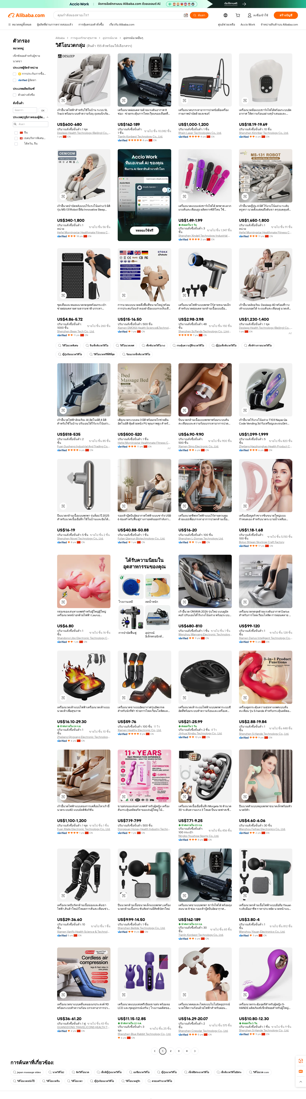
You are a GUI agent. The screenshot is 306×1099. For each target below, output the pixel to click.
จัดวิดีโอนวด (80, 1072)
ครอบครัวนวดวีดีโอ (160, 1081)
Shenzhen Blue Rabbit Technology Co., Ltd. (144, 1034)
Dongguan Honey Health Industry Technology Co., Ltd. (144, 829)
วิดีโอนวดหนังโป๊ (24, 1081)
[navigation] (30, 545)
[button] (185, 15)
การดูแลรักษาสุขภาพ (84, 38)
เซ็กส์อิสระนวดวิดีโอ (196, 1072)
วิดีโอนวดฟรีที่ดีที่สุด (102, 354)
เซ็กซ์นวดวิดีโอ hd (153, 345)
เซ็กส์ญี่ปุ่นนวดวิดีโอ (109, 1072)
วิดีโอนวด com (259, 1072)
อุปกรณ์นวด (110, 38)
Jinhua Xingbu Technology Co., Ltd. (200, 733)
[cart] (239, 15)
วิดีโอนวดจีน (51, 1081)
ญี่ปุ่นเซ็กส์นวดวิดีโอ (224, 345)
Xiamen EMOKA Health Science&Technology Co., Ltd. (144, 327)
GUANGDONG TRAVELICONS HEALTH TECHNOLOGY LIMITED (83, 1027)
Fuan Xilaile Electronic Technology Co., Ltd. (83, 829)
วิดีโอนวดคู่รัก (131, 1081)
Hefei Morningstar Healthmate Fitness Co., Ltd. (83, 232)
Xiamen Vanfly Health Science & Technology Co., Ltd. (83, 931)
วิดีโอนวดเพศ (125, 345)
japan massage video (27, 1072)
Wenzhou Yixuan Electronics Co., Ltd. (262, 931)
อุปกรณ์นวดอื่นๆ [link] (133, 38)
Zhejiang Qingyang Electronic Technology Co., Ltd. (83, 737)
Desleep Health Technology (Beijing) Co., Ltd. (83, 132)
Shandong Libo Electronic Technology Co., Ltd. (83, 638)
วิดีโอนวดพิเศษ (68, 345)
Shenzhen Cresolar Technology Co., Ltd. (203, 1030)
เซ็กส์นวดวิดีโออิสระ (229, 1072)
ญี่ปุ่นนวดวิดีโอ (167, 1072)
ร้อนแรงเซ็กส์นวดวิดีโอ (136, 354)
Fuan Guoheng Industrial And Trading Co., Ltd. (83, 446)
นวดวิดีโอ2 (56, 1072)
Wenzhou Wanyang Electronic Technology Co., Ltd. (205, 634)
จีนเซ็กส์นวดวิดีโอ (97, 345)
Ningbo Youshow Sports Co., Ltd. (198, 835)
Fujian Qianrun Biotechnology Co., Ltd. (141, 538)
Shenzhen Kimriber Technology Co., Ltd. (263, 132)
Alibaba (60, 38)
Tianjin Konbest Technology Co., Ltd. (140, 136)
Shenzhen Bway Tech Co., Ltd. (75, 331)
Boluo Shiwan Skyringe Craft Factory (261, 542)
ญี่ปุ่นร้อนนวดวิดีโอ (70, 354)
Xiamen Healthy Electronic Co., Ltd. (139, 730)
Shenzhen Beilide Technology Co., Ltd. (141, 928)
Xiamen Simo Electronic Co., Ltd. (198, 446)
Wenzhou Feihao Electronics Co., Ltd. (262, 829)
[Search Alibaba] (119, 15)
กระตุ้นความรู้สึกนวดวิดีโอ (188, 345)
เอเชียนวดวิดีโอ (139, 1072)
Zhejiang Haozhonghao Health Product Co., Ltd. (265, 446)
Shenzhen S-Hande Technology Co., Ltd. (264, 733)
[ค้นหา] (199, 15)
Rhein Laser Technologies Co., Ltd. (200, 132)
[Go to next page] (195, 1051)
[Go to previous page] (154, 1051)
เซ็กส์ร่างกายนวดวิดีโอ (258, 345)
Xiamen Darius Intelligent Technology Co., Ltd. (265, 638)
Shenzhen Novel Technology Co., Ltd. (80, 538)
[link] (301, 1061)
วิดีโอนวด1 (74, 1081)
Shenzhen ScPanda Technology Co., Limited (205, 331)
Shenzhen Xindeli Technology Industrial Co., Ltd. (205, 235)
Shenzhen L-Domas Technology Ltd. (200, 538)
